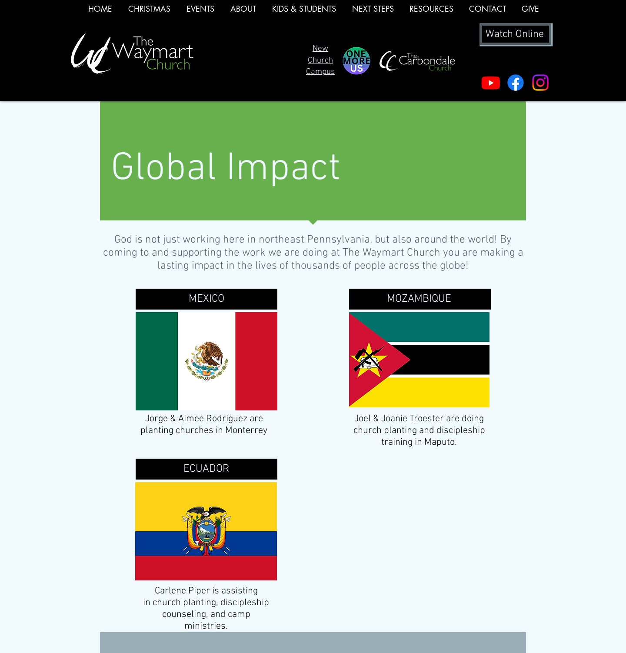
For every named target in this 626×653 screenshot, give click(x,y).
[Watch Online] (515, 34)
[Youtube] (491, 82)
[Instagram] (540, 82)
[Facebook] (515, 82)
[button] (200, 11)
